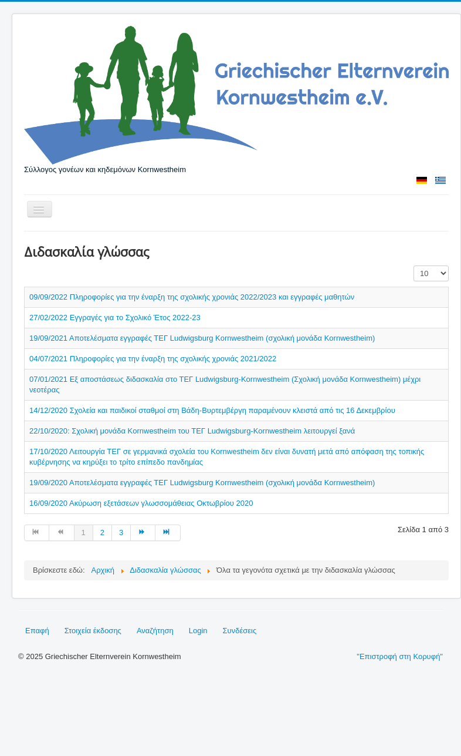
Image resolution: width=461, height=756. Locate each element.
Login (198, 630)
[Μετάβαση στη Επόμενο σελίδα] (143, 533)
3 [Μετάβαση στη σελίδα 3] (121, 532)
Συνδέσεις (240, 630)
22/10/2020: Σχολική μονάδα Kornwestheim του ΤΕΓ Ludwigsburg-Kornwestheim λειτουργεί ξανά (192, 430)
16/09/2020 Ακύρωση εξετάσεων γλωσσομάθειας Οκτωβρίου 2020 (141, 503)
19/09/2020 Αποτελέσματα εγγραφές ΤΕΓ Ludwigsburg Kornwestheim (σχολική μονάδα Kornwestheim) (202, 482)
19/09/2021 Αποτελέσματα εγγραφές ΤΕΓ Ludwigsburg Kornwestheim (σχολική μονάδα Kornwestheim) (202, 338)
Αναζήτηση (155, 630)
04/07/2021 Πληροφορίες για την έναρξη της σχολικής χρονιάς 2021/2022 (152, 358)
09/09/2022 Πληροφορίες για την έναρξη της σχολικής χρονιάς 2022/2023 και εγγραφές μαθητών (191, 297)
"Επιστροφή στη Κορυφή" (400, 656)
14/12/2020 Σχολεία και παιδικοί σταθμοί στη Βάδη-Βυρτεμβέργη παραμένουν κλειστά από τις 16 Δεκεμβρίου (212, 410)
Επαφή (37, 630)
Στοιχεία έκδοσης (93, 630)
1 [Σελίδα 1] (84, 532)
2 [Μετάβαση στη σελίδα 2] (102, 532)
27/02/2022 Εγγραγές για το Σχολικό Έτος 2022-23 (115, 317)
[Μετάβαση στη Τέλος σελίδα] (167, 533)
